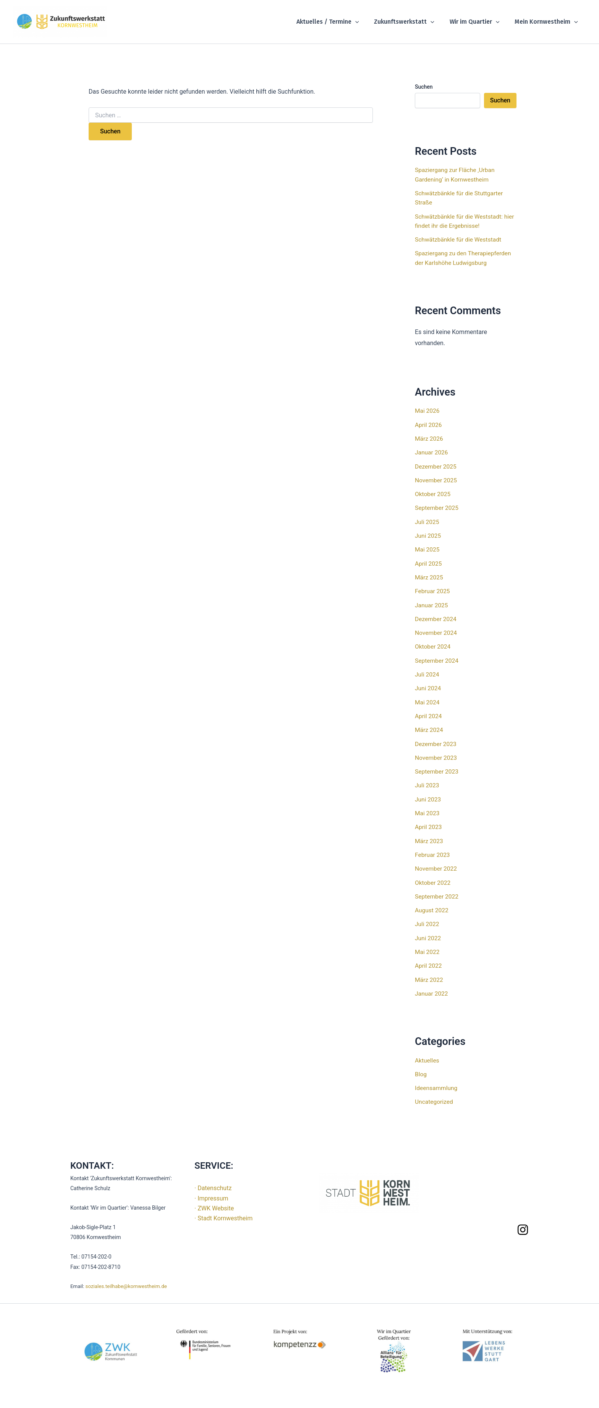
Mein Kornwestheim (548, 21)
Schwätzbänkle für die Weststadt (459, 238)
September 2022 (437, 891)
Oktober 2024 (433, 643)
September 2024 (437, 657)
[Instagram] (523, 1223)
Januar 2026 (432, 451)
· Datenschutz (213, 1182)
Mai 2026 (427, 410)
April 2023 (429, 822)
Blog (421, 1068)
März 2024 (429, 726)
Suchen (424, 87)
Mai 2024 (427, 698)
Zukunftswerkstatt (412, 21)
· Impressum (211, 1192)
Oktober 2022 (433, 877)
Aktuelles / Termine (338, 21)
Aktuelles (427, 1054)
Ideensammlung (437, 1081)
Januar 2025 (432, 602)
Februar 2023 (433, 850)
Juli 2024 (427, 671)
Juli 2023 (427, 781)
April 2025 (429, 561)
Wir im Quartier (479, 21)
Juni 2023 (428, 795)
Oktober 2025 (433, 492)
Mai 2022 (427, 946)
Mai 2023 (427, 809)
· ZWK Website (214, 1201)
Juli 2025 (427, 520)
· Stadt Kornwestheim (223, 1212)
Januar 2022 (432, 987)
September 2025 (437, 506)
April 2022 (429, 960)
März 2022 (429, 974)
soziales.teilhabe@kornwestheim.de (126, 1280)
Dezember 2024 (436, 616)
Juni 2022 (428, 932)
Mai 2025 (427, 547)
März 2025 (429, 575)
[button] (366, 21)
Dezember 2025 (436, 465)
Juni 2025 (428, 533)
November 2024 (436, 630)
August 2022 (432, 905)
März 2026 (429, 437)
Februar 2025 (433, 588)
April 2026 (429, 423)
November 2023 (436, 754)
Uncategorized (434, 1095)
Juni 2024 (428, 685)
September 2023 (437, 767)
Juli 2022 (427, 919)
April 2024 (429, 712)
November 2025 (436, 478)
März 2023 (429, 836)
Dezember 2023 (436, 740)
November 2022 (436, 864)
